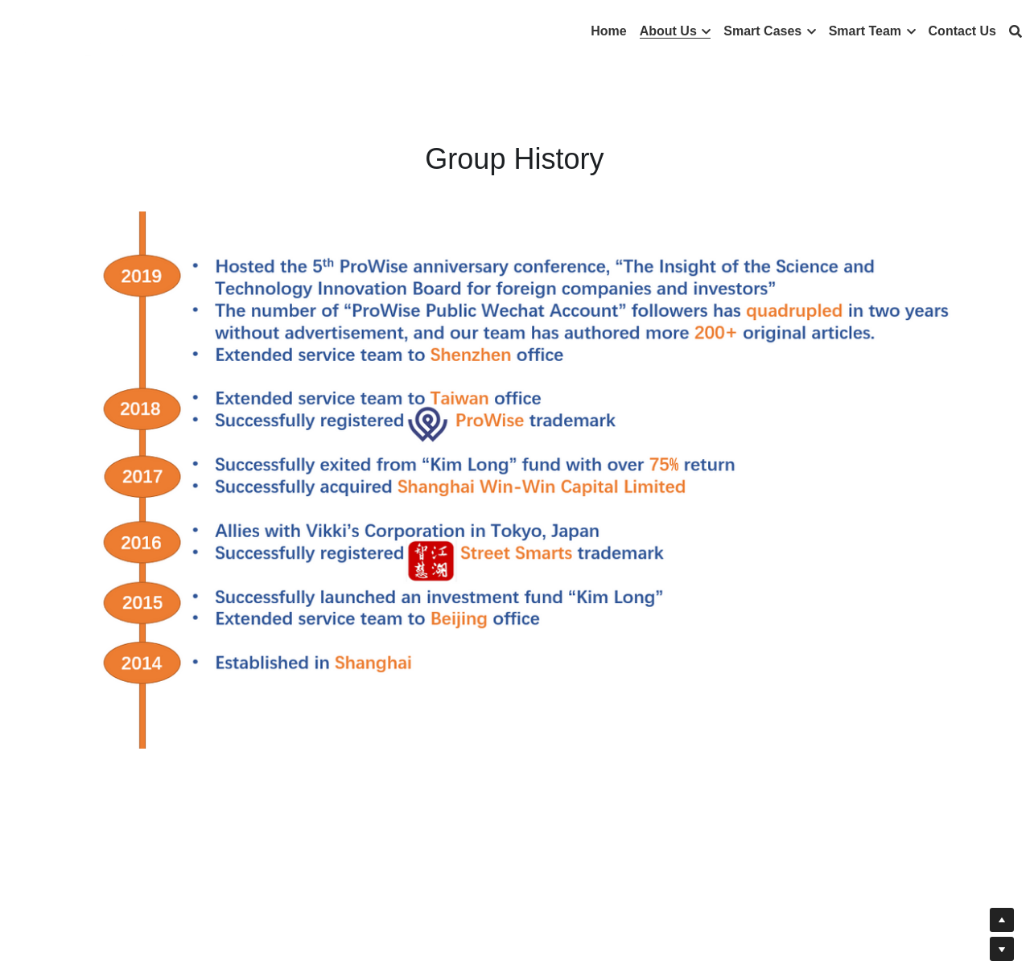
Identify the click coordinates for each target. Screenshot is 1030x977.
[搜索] (1015, 32)
